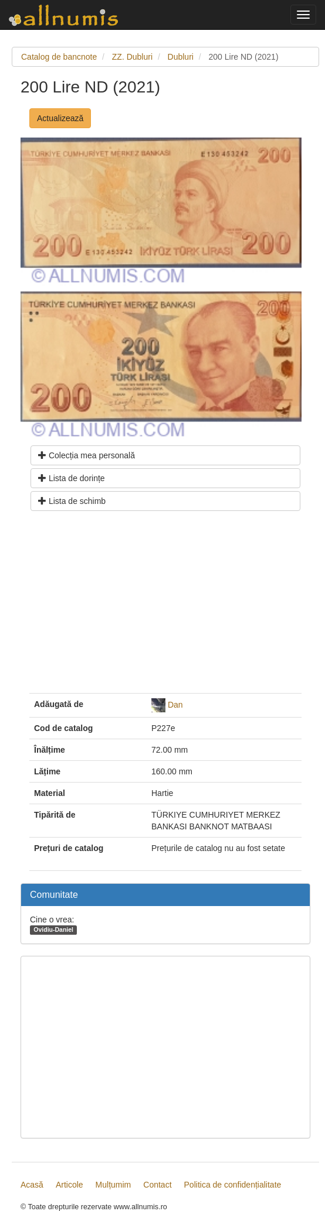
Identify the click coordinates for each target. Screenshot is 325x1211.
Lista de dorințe (71, 478)
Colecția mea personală (86, 455)
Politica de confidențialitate (233, 1184)
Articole (69, 1184)
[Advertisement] (165, 606)
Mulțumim (113, 1184)
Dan (175, 704)
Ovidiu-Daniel (53, 929)
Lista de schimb (72, 501)
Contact (157, 1184)
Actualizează (60, 118)
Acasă (32, 1184)
